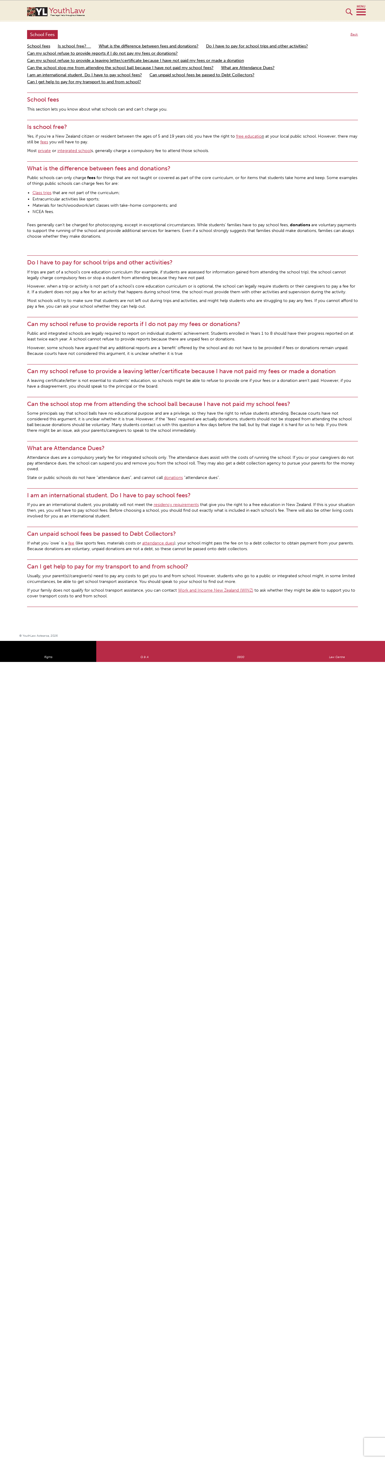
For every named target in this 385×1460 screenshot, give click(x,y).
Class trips (41, 192)
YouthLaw (203, 11)
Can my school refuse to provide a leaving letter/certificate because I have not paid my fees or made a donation (135, 60)
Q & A (144, 657)
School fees (38, 46)
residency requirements (176, 504)
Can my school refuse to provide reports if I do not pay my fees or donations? (102, 53)
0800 (240, 657)
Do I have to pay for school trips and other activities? (257, 46)
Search (349, 14)
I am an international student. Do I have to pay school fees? (84, 75)
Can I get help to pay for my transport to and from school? (84, 81)
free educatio (249, 136)
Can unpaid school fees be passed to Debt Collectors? (201, 75)
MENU (361, 10)
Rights (48, 657)
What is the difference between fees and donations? (149, 46)
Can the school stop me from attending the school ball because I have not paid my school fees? (120, 67)
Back (354, 34)
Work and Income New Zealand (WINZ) (215, 590)
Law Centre (337, 657)
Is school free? (74, 46)
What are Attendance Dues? (248, 67)
